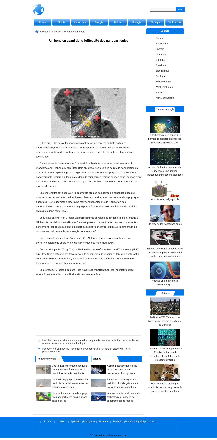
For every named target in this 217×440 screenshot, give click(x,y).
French (47, 421)
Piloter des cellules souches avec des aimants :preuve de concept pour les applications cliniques (164, 243)
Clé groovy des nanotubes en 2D (165, 215)
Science (56, 31)
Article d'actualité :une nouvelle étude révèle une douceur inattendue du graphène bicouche (165, 162)
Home (42, 22)
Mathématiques (164, 87)
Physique (155, 22)
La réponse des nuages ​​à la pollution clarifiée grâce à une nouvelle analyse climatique (122, 383)
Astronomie (80, 22)
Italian (61, 421)
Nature (117, 22)
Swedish (103, 421)
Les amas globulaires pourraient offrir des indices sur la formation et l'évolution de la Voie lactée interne (165, 345)
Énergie (99, 22)
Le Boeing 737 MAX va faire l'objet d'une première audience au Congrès (164, 311)
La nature (161, 54)
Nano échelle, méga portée (165, 190)
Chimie (61, 22)
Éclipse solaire (163, 81)
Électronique (174, 22)
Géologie (160, 76)
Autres (159, 92)
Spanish (75, 421)
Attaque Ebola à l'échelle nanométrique (165, 274)
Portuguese (89, 421)
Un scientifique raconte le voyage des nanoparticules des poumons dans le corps (69, 397)
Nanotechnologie (76, 31)
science (44, 31)
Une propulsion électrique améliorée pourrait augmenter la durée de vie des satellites (165, 378)
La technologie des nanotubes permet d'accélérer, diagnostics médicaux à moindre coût (164, 130)
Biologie (136, 22)
